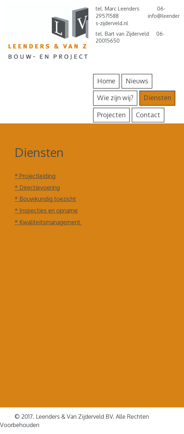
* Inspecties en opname (46, 210)
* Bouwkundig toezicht (45, 198)
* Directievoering (37, 187)
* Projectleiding (35, 175)
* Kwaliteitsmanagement (48, 222)
